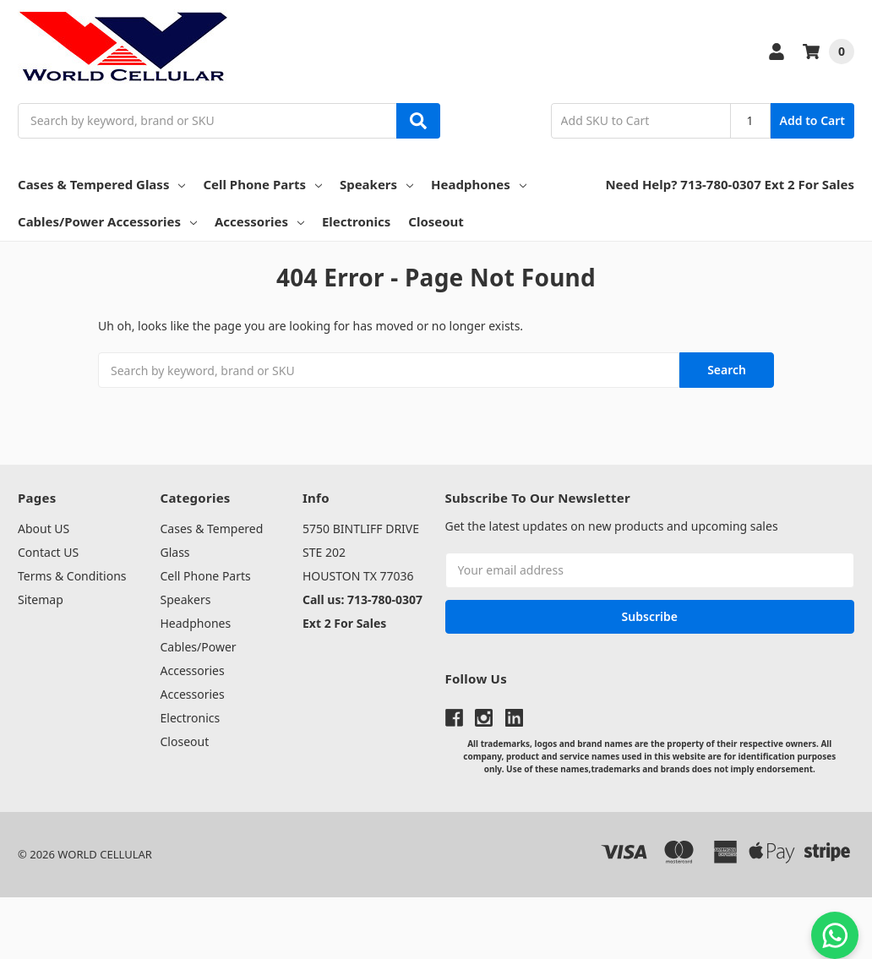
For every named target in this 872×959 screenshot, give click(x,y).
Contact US (48, 552)
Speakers (376, 184)
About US (43, 528)
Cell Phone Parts (262, 184)
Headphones (478, 184)
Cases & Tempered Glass (101, 184)
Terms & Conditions (72, 576)
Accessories (259, 221)
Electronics (356, 221)
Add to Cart (812, 120)
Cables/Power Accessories (107, 221)
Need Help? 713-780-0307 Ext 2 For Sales (729, 184)
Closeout (436, 221)
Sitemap (40, 599)
